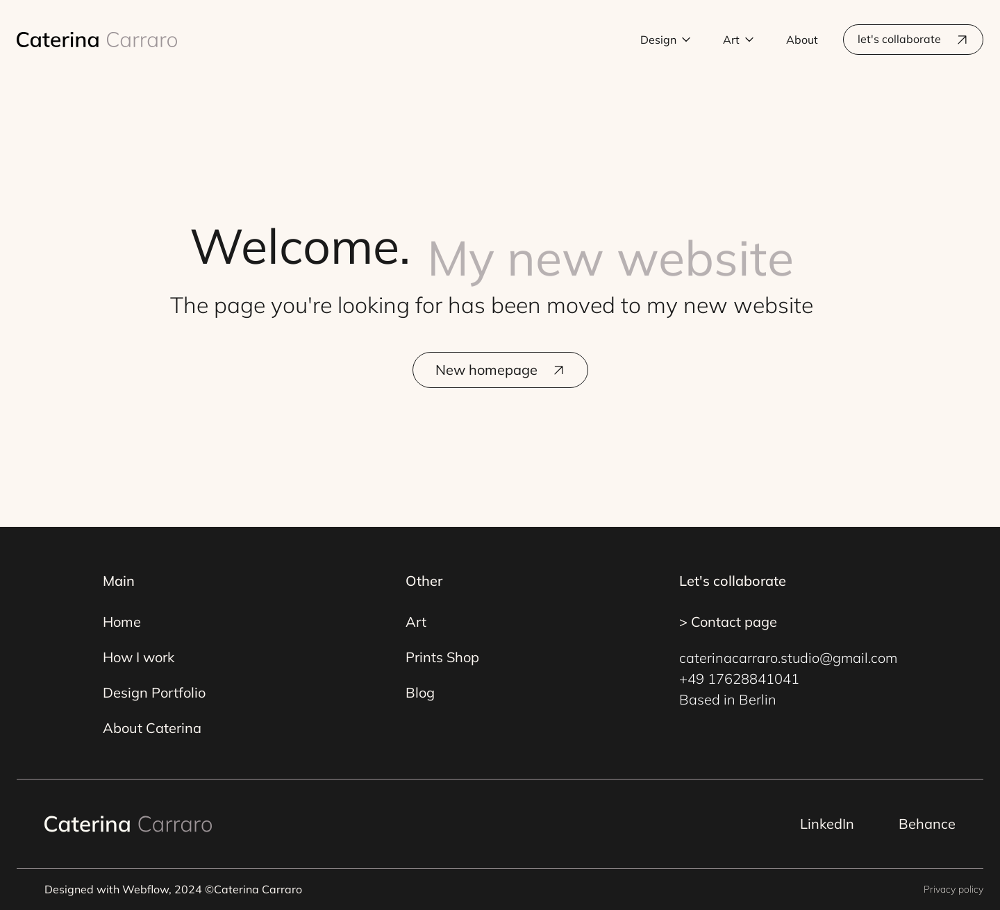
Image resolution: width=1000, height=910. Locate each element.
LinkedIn (827, 823)
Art (416, 621)
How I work (138, 657)
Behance (927, 823)
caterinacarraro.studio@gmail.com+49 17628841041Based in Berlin (788, 678)
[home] (97, 39)
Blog (420, 692)
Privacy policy (953, 889)
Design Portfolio (154, 692)
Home (122, 621)
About (802, 40)
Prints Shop (442, 657)
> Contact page (728, 621)
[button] (665, 40)
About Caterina (152, 727)
